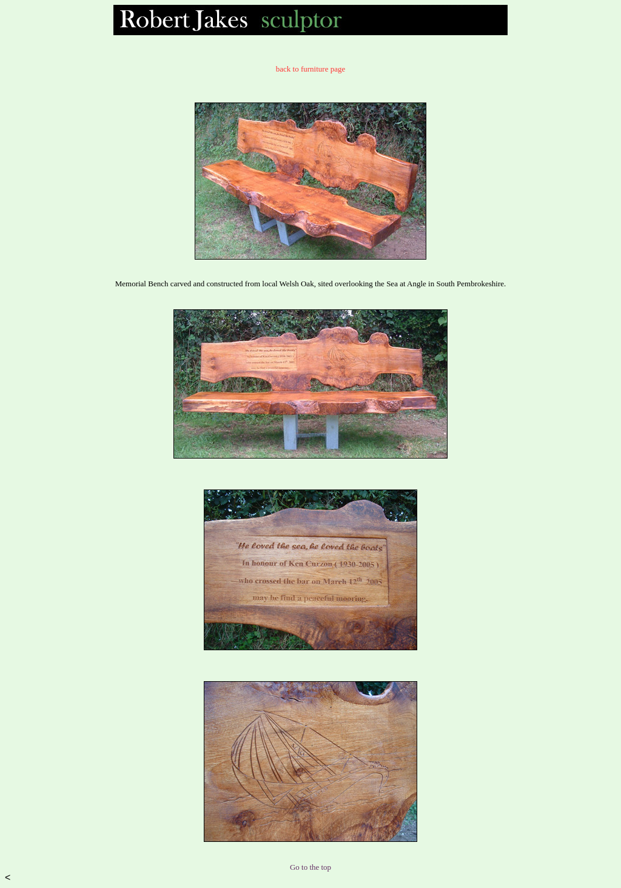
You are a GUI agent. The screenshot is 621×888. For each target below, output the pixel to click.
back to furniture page (310, 68)
